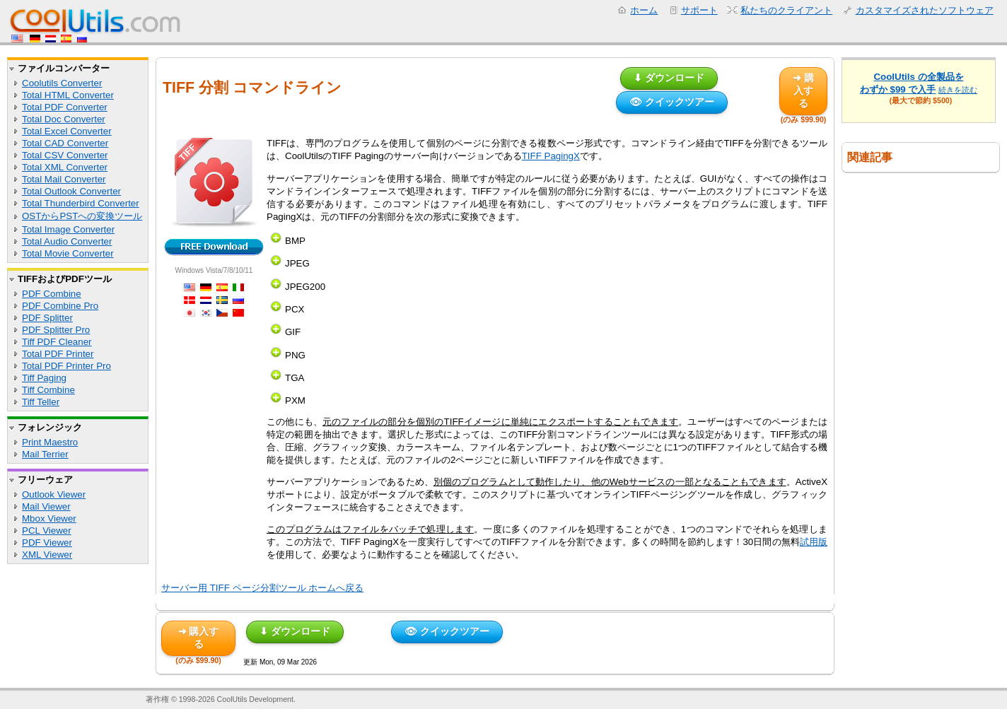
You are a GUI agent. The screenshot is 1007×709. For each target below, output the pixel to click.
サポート (699, 10)
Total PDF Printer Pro (66, 366)
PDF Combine (51, 293)
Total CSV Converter (64, 155)
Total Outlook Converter (71, 191)
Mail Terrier (45, 454)
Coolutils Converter (62, 83)
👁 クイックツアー (671, 101)
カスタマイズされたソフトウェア (925, 10)
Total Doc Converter (63, 119)
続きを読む (957, 90)
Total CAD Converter (65, 143)
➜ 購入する (803, 90)
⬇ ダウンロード (669, 77)
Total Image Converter (68, 229)
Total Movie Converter (68, 253)
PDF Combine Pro (60, 305)
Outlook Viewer (54, 494)
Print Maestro (50, 442)
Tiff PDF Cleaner (57, 341)
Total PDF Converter (64, 107)
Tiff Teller (40, 402)
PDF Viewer (47, 542)
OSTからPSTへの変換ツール (82, 216)
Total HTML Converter (68, 95)
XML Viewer (47, 554)
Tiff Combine (48, 390)
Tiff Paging (44, 378)
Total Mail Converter (64, 179)
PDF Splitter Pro (56, 329)
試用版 (813, 542)
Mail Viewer (46, 506)
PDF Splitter (47, 317)
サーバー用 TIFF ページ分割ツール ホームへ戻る (262, 587)
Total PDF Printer (57, 353)
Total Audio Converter (67, 241)
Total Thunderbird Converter (80, 203)
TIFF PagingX (551, 156)
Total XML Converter (64, 167)
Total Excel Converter (67, 131)
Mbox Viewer (49, 518)
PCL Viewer (46, 530)
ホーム (644, 10)
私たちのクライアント (786, 10)
